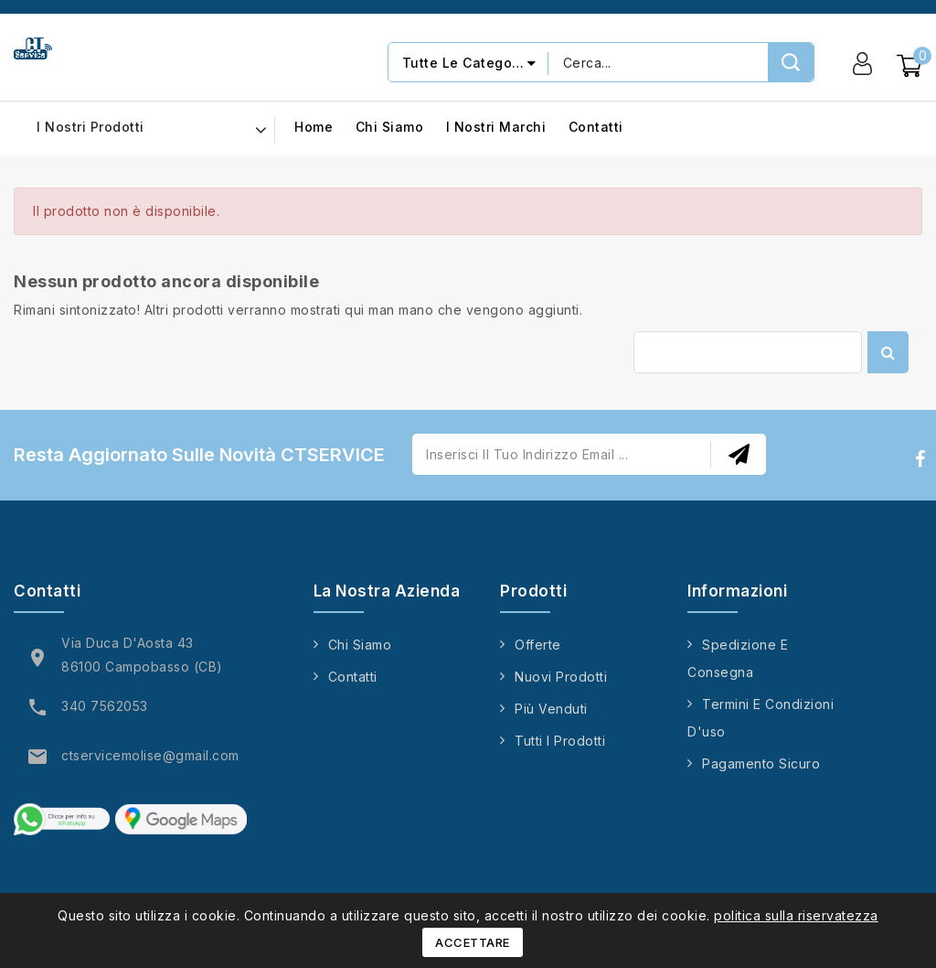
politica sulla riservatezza (796, 915)
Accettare (472, 942)
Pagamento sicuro (761, 763)
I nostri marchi (496, 127)
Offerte (538, 644)
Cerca (888, 352)
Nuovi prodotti (561, 676)
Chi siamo (390, 127)
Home (313, 127)
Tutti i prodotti (560, 740)
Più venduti (551, 708)
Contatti (596, 127)
